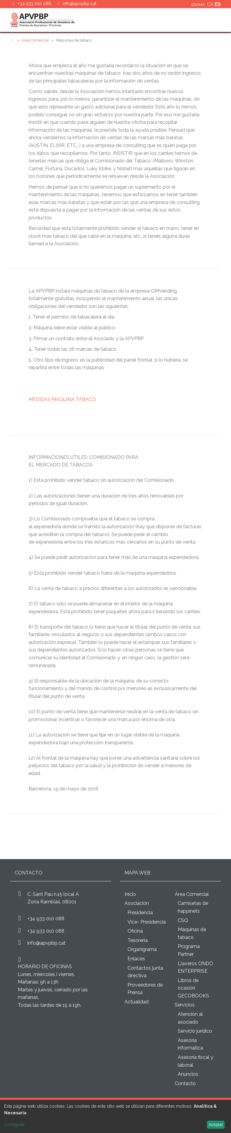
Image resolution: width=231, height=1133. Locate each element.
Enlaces (136, 959)
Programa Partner (189, 950)
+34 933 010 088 (45, 918)
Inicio (130, 894)
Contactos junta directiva (145, 972)
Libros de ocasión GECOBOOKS (193, 988)
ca (211, 4)
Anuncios (188, 1074)
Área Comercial (35, 40)
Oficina (135, 931)
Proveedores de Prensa (145, 989)
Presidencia (140, 912)
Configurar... (15, 1124)
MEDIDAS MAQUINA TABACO (62, 399)
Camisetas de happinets (193, 907)
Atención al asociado (190, 1018)
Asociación (137, 903)
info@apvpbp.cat (79, 3)
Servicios (185, 1005)
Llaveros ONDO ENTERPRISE (195, 967)
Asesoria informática (190, 1044)
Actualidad (137, 1002)
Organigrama (142, 949)
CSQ (183, 920)
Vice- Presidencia (147, 922)
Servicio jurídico (195, 1031)
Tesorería (138, 940)
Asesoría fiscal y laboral (195, 1061)
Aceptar (215, 1124)
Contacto (185, 1083)
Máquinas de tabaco (192, 933)
